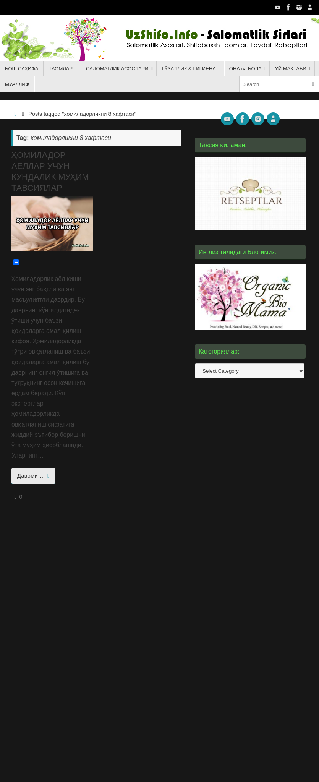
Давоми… (34, 476)
